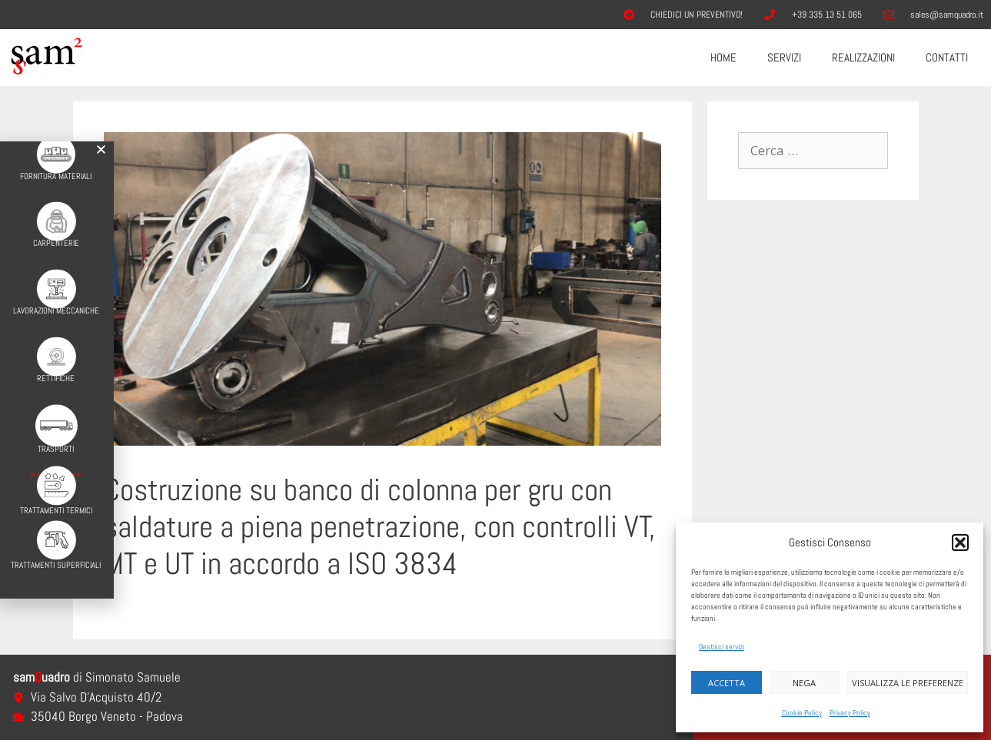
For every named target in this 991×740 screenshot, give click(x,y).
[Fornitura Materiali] (51, 143)
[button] (960, 542)
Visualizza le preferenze (907, 683)
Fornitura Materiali (50, 164)
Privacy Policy (850, 713)
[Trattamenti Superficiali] (50, 526)
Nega (804, 683)
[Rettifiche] (50, 345)
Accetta (726, 683)
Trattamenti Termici (51, 498)
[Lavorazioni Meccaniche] (50, 277)
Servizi (784, 57)
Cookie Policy (802, 713)
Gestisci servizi (721, 647)
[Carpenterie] (50, 210)
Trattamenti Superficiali (50, 551)
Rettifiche (50, 367)
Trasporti (50, 436)
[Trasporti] (50, 413)
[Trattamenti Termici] (50, 473)
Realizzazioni (863, 57)
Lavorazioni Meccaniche (51, 299)
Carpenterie (51, 232)
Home (723, 57)
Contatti (947, 57)
